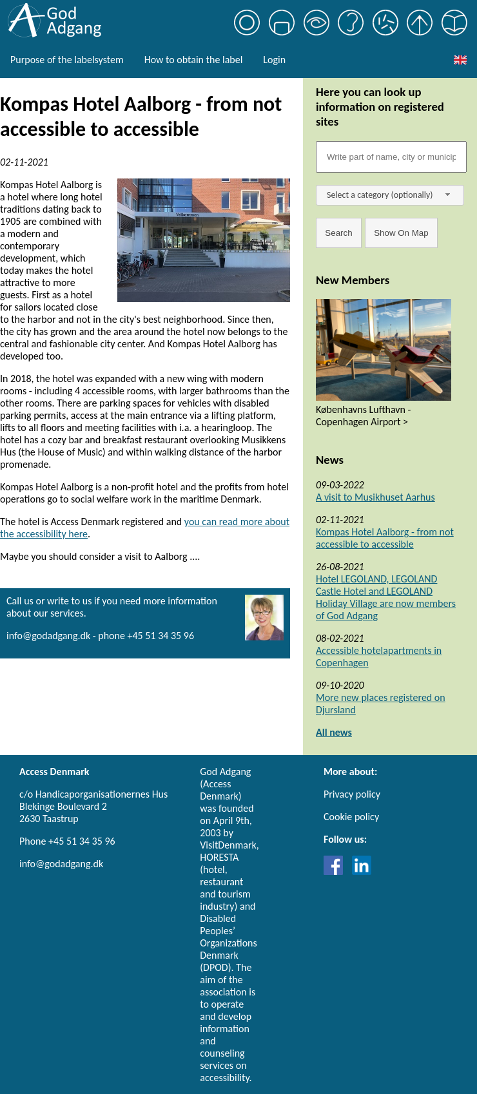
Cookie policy (351, 817)
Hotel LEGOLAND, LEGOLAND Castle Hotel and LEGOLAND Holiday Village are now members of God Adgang (386, 597)
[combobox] (390, 195)
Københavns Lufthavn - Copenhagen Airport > (363, 415)
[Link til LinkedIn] (361, 871)
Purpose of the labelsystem (67, 59)
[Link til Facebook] (336, 871)
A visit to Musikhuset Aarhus (375, 497)
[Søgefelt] (391, 157)
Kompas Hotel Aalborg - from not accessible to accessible (385, 538)
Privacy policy (352, 794)
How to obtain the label (193, 59)
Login (274, 59)
